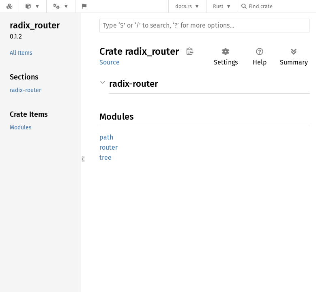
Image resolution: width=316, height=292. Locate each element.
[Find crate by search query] (282, 6)
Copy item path (189, 51)
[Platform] (61, 6)
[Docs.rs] (9, 6)
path (106, 137)
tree (105, 157)
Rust (218, 6)
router (108, 147)
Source (109, 62)
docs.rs (183, 6)
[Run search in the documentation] (204, 25)
